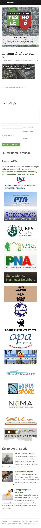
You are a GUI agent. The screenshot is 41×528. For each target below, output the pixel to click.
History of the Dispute (24, 472)
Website (25, 138)
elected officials (20, 172)
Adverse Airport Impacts (25, 453)
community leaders (9, 174)
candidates (31, 172)
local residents (28, 174)
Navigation (11, 2)
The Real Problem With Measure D (14, 87)
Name (28, 127)
